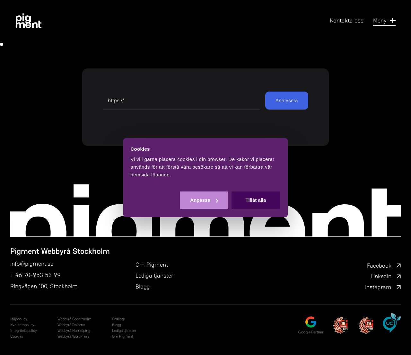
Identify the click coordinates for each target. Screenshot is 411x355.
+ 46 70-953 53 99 (35, 275)
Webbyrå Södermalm (74, 319)
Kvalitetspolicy (22, 324)
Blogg (143, 286)
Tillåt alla (255, 200)
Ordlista (118, 319)
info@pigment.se (31, 263)
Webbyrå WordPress (73, 336)
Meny (384, 20)
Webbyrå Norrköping (73, 330)
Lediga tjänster (154, 275)
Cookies (16, 336)
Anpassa (204, 200)
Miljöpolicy (18, 319)
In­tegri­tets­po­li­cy (23, 330)
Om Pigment (152, 264)
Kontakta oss (346, 20)
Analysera (286, 100)
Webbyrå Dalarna (71, 324)
